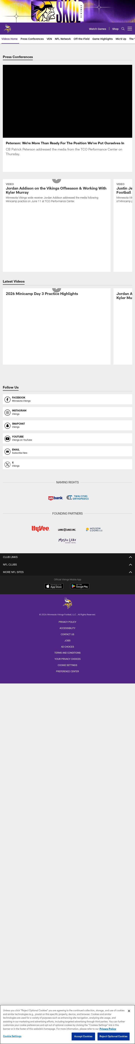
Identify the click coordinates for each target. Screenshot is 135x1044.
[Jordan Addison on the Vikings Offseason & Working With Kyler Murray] (57, 193)
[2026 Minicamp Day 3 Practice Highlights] (57, 294)
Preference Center (67, 671)
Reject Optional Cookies (114, 1036)
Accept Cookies (83, 1036)
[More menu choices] (130, 28)
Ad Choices (67, 646)
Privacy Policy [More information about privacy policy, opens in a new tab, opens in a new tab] (108, 1028)
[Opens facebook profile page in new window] (67, 399)
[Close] (129, 1011)
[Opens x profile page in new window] (67, 464)
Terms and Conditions (67, 652)
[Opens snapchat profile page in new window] (67, 425)
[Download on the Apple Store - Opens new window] (54, 586)
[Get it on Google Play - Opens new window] (79, 588)
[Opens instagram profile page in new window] (67, 412)
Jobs (67, 640)
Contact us (67, 634)
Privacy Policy (67, 622)
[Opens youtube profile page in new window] (67, 438)
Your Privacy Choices (68, 659)
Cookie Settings (67, 665)
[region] (67, 1024)
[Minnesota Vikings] (68, 603)
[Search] (123, 28)
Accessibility (67, 628)
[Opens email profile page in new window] (67, 451)
